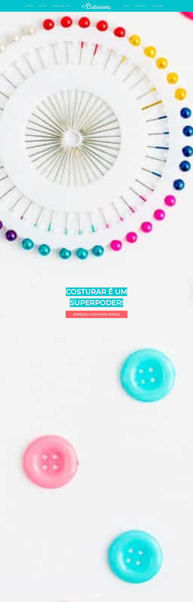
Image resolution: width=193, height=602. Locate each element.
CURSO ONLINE (61, 6)
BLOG (126, 6)
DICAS (42, 6)
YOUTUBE (157, 6)
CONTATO (140, 6)
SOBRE (29, 6)
